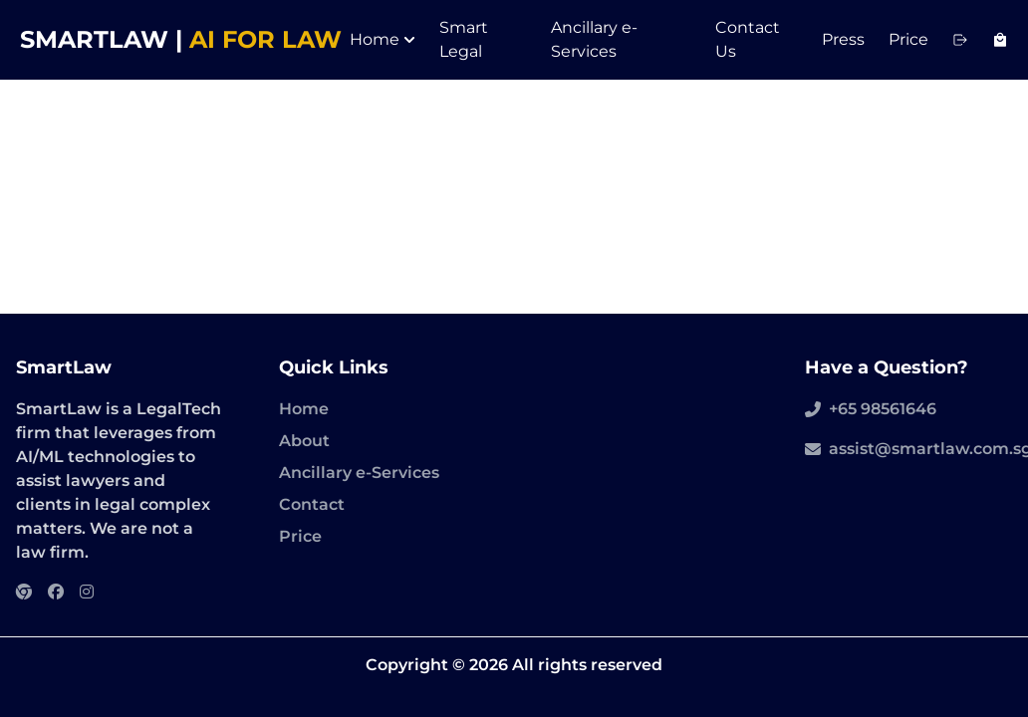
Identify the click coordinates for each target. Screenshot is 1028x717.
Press (843, 39)
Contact (312, 504)
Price (908, 39)
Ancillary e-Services (359, 472)
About (304, 440)
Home (382, 39)
